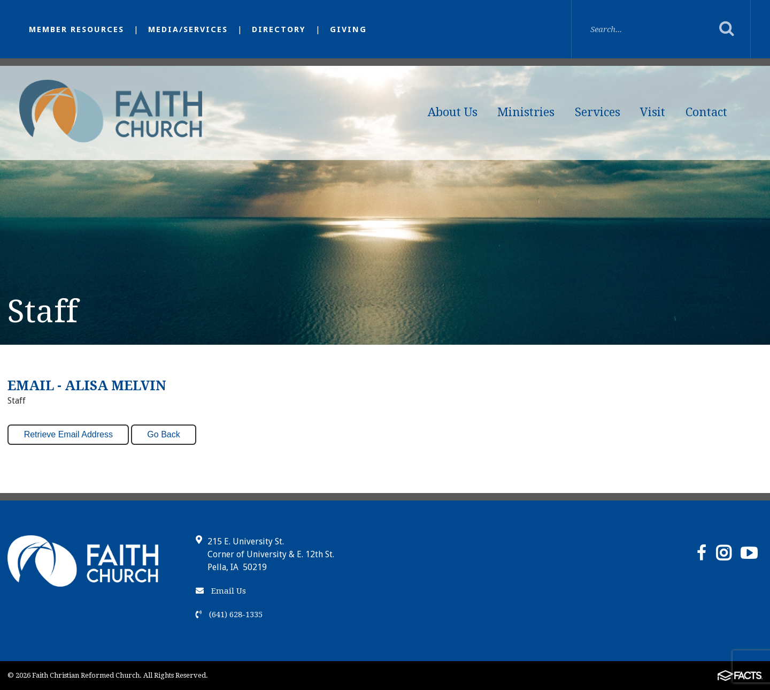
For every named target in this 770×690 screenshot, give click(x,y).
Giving (348, 29)
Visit (652, 112)
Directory (279, 29)
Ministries (526, 112)
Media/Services (188, 29)
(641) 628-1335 (229, 614)
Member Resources (76, 29)
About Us (453, 112)
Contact (706, 112)
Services (597, 112)
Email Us (221, 591)
